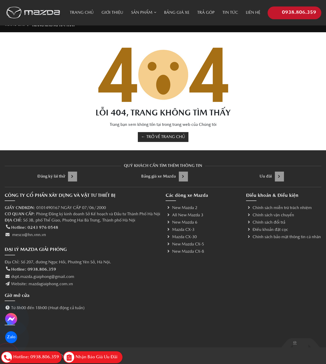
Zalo (11, 337)
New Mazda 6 (181, 222)
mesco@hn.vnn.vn (28, 235)
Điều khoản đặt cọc (267, 230)
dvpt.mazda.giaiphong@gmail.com (42, 277)
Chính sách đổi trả (265, 222)
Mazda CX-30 (181, 237)
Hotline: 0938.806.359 (33, 270)
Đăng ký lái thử (57, 176)
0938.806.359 (294, 9)
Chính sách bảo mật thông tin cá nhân (283, 237)
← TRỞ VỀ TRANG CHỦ (163, 137)
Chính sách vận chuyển (270, 215)
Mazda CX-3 (180, 230)
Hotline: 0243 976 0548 (34, 228)
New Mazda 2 (181, 208)
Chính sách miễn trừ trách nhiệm (279, 208)
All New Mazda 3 (184, 215)
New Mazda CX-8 (185, 252)
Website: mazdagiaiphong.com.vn (42, 284)
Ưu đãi (272, 176)
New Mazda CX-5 (185, 244)
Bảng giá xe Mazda (164, 176)
